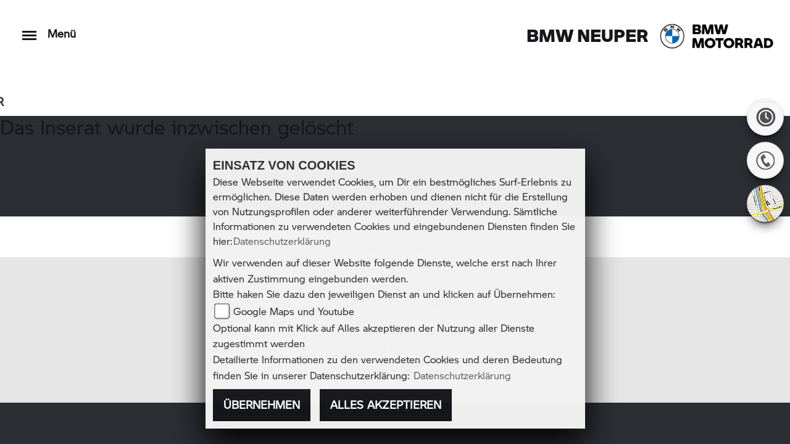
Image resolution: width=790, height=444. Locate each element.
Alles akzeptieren (385, 404)
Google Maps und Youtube (293, 311)
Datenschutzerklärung (282, 241)
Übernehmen (261, 404)
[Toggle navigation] (29, 29)
